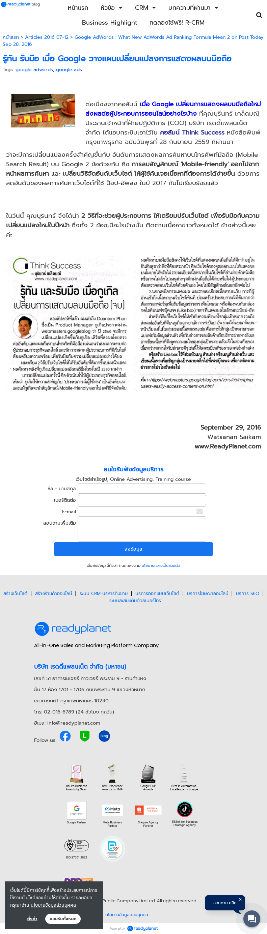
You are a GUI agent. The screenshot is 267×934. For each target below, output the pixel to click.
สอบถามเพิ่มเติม (59, 523)
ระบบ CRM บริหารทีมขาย (104, 593)
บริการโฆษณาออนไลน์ (207, 593)
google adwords (34, 69)
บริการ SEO (247, 593)
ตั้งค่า (32, 918)
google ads (69, 69)
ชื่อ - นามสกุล (62, 488)
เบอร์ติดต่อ (65, 500)
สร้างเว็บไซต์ (15, 593)
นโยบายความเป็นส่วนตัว (161, 565)
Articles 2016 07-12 (47, 37)
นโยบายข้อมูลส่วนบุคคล (53, 905)
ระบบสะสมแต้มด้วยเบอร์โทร (135, 600)
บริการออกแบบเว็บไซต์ (157, 593)
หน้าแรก (11, 37)
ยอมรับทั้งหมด (63, 918)
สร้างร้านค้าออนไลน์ (53, 593)
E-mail (69, 511)
